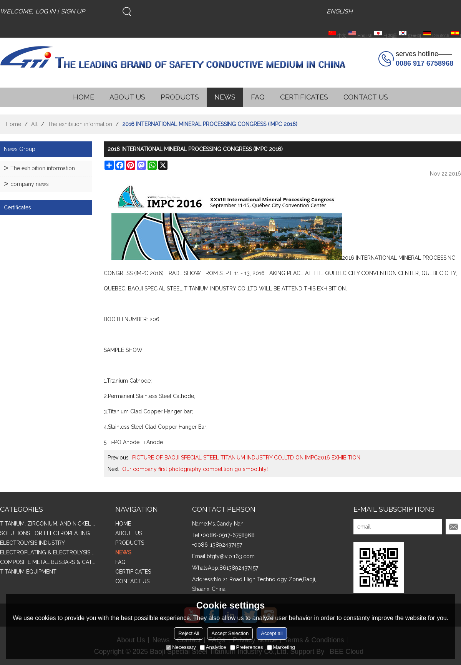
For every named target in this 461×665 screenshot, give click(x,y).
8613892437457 (238, 568)
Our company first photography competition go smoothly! (195, 469)
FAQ (258, 97)
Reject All (188, 633)
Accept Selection (230, 633)
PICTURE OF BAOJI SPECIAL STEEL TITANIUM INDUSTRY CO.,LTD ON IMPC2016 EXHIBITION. (247, 457)
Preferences (246, 647)
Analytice (213, 647)
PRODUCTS (180, 97)
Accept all (271, 633)
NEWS (224, 97)
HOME (83, 97)
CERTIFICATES (304, 97)
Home (13, 124)
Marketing (281, 647)
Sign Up (73, 11)
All (34, 124)
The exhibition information (80, 124)
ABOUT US (127, 97)
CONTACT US (365, 97)
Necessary (181, 647)
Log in (45, 11)
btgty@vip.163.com (231, 556)
